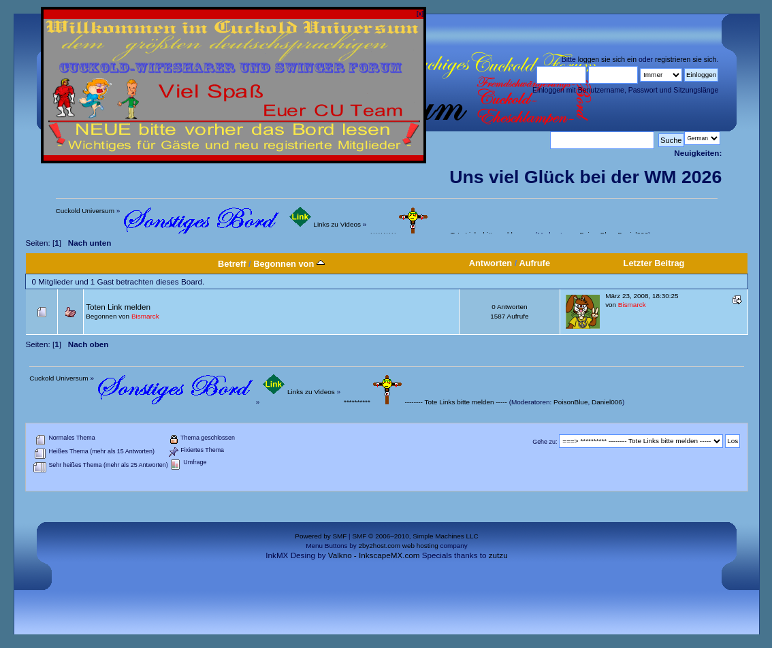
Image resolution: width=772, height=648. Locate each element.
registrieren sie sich (685, 59)
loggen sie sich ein (607, 59)
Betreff (232, 264)
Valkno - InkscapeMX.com (374, 555)
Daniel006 (607, 402)
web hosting (420, 545)
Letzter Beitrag (654, 263)
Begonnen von (289, 264)
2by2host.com (379, 545)
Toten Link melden (118, 306)
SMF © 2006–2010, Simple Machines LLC (415, 536)
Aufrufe (534, 263)
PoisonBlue (570, 402)
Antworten (490, 263)
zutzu (498, 555)
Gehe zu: (544, 441)
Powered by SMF (321, 536)
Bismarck (145, 316)
